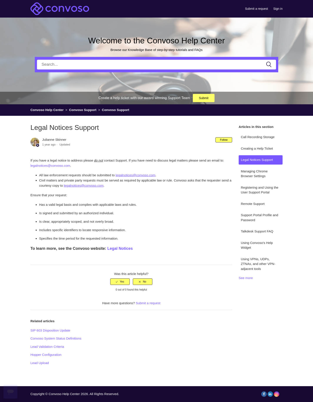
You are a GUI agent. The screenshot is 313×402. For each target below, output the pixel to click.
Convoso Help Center (47, 110)
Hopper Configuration (46, 354)
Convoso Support (83, 110)
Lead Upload (39, 363)
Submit (203, 98)
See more (246, 278)
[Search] (156, 64)
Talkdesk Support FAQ (257, 231)
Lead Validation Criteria (47, 346)
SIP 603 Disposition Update (50, 330)
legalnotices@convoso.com (50, 165)
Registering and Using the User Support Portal (259, 190)
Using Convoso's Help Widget (257, 245)
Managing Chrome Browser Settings (254, 173)
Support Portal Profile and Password (259, 217)
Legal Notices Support (257, 160)
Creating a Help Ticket (257, 148)
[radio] (120, 281)
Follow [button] (224, 139)
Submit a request (256, 8)
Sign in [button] (278, 8)
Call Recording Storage (258, 137)
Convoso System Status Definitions (55, 338)
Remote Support (253, 204)
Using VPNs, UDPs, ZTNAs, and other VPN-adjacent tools (258, 264)
